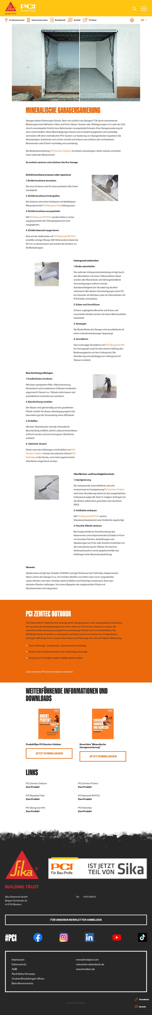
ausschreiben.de (85, 969)
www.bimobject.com (87, 959)
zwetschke (81, 1003)
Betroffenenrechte (22, 983)
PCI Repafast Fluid (52, 205)
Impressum (18, 959)
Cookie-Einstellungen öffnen (28, 978)
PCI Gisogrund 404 (115, 344)
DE (144, 20)
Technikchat (142, 999)
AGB (14, 969)
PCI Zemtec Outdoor (60, 150)
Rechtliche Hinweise (23, 973)
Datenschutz (19, 964)
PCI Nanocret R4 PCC (40, 217)
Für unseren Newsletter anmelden (76, 919)
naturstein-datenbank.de (90, 964)
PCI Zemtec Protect (114, 489)
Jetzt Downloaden (49, 753)
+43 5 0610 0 (89, 896)
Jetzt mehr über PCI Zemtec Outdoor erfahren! (49, 671)
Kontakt (140, 1006)
